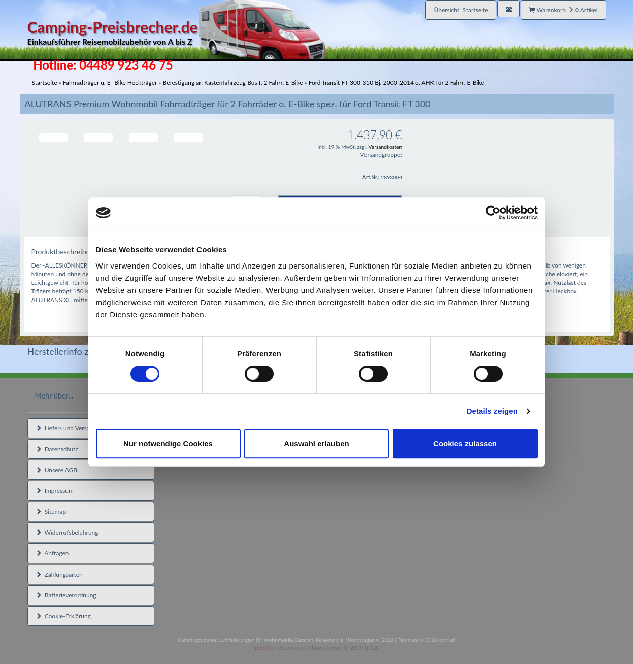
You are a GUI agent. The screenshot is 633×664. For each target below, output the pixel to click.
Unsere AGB (57, 470)
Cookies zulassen (465, 443)
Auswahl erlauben (316, 443)
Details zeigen (492, 411)
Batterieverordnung (66, 595)
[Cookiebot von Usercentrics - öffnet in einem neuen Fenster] (493, 212)
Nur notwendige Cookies (168, 443)
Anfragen (52, 553)
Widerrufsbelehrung (67, 532)
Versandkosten (386, 147)
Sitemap (51, 511)
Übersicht (461, 10)
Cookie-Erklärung (63, 616)
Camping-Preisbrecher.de (176, 33)
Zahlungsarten (59, 574)
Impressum (55, 490)
